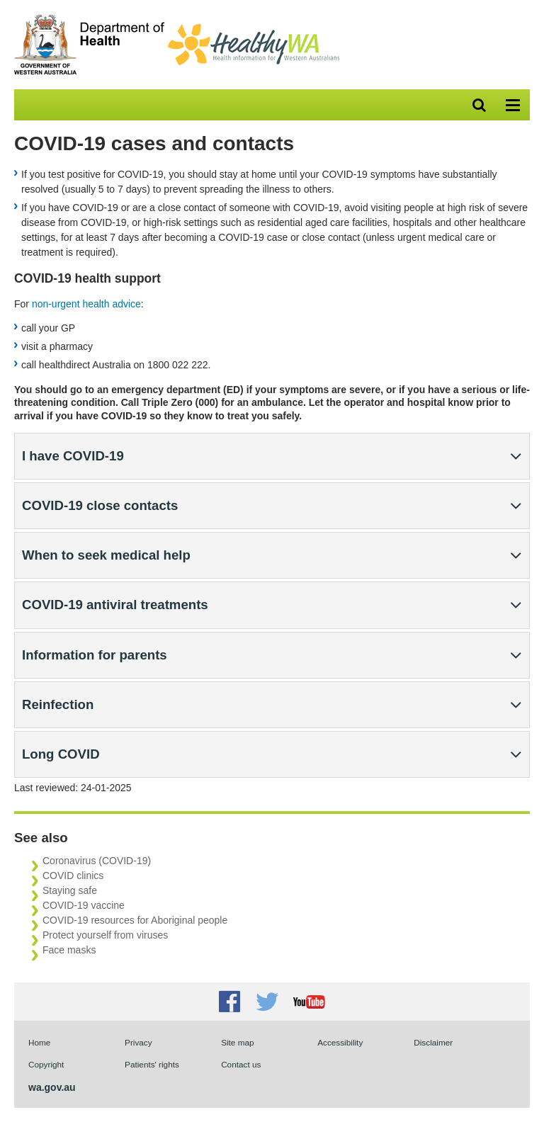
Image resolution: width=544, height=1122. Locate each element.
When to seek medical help (106, 555)
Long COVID (61, 754)
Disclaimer (433, 1042)
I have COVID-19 (73, 455)
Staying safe (69, 890)
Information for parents (94, 654)
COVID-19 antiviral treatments (115, 604)
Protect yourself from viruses (105, 935)
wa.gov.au (52, 1087)
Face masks (69, 950)
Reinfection (58, 704)
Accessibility (340, 1042)
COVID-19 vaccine (83, 905)
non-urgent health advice (86, 304)
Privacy (138, 1042)
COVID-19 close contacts (100, 505)
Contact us (241, 1064)
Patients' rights (152, 1064)
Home (39, 1042)
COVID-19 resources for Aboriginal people (134, 920)
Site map (237, 1042)
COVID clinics (72, 875)
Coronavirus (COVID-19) (96, 860)
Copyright (46, 1064)
